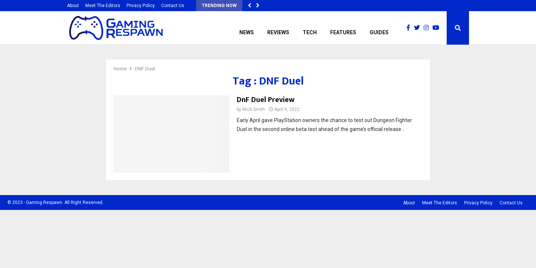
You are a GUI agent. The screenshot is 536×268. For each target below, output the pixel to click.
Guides (379, 32)
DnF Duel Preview (265, 99)
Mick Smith (253, 109)
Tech (310, 32)
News (246, 32)
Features (343, 32)
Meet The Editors (102, 5)
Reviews (278, 32)
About (73, 5)
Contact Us (172, 5)
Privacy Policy (141, 5)
